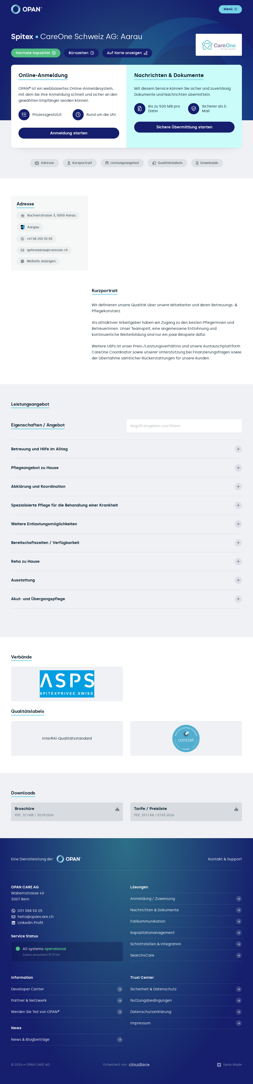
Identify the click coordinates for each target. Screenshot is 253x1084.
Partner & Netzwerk (66, 1000)
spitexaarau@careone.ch (47, 250)
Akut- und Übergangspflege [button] (126, 599)
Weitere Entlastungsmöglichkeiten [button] (126, 524)
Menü (230, 9)
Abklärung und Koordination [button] (126, 486)
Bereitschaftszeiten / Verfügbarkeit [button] (126, 543)
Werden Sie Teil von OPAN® (66, 1012)
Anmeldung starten (68, 133)
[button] (35, 53)
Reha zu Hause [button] (126, 561)
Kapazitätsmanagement (186, 933)
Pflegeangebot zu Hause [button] (126, 468)
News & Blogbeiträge (66, 1039)
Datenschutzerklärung (186, 1012)
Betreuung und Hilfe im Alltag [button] (126, 449)
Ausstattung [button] (126, 580)
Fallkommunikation (186, 921)
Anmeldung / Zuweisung (186, 899)
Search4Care (186, 955)
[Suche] (184, 425)
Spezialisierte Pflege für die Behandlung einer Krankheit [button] (126, 505)
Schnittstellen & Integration (186, 944)
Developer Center (66, 989)
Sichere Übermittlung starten (184, 127)
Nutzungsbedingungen (186, 1000)
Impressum (186, 1023)
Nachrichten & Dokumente (186, 910)
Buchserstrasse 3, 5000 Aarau (48, 215)
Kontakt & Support (225, 859)
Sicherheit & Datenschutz (186, 989)
